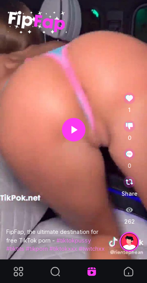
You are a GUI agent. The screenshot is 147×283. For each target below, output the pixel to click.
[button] (73, 130)
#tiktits (15, 248)
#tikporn (37, 248)
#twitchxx (92, 248)
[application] (73, 129)
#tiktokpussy (73, 240)
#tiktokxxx (63, 248)
